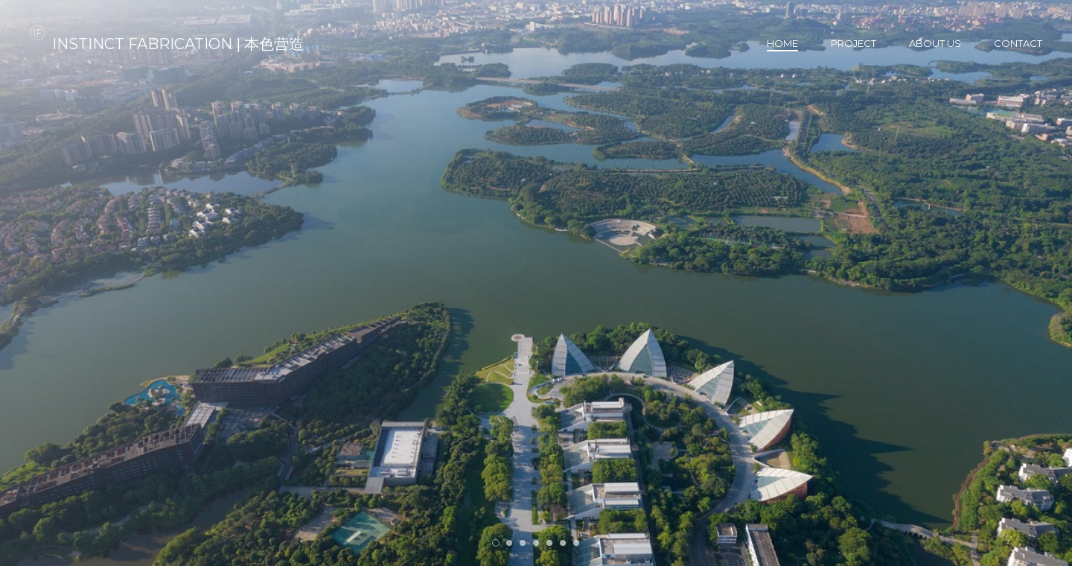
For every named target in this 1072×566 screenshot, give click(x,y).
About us (935, 43)
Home (782, 43)
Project (853, 43)
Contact (1018, 43)
